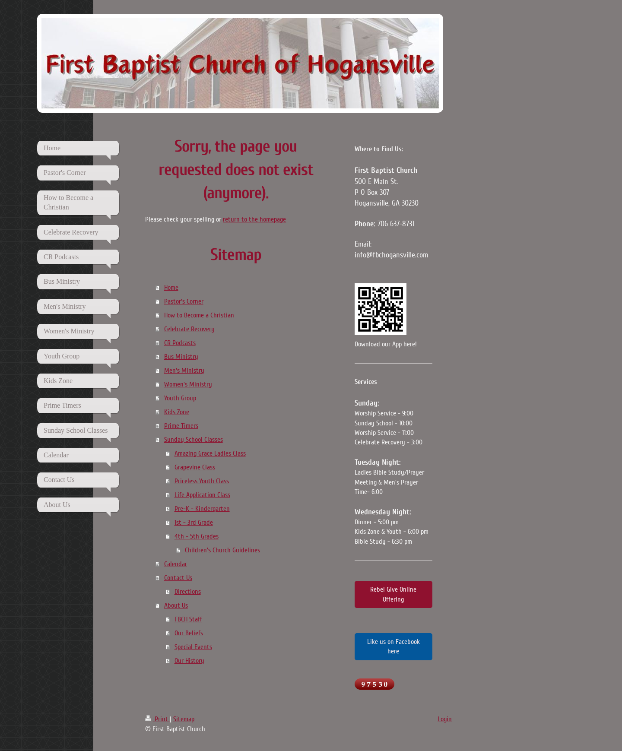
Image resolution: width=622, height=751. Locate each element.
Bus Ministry (181, 356)
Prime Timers (181, 425)
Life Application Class (202, 495)
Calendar (175, 564)
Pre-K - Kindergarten (202, 508)
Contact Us (178, 578)
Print (157, 719)
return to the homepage (254, 219)
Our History (189, 660)
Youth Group (180, 398)
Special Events (193, 647)
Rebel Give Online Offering (393, 594)
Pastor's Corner (183, 301)
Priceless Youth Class (202, 481)
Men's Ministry (184, 370)
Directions (188, 591)
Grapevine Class (195, 467)
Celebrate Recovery (189, 329)
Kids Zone (176, 412)
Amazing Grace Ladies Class (210, 453)
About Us (176, 605)
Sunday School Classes (193, 439)
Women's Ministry (188, 384)
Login (445, 719)
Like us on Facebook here (393, 646)
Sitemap (183, 719)
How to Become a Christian (199, 315)
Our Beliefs (189, 633)
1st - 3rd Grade (194, 522)
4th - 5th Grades (197, 536)
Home (171, 287)
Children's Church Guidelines (222, 550)
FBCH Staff (188, 619)
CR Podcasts (180, 343)
